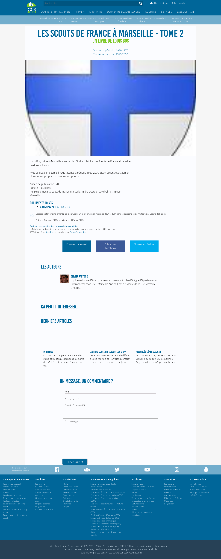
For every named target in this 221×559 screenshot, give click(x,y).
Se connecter (72, 399)
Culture (150, 11)
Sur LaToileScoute (197, 489)
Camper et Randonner (55, 11)
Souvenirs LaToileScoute (101, 529)
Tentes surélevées (11, 501)
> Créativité (69, 479)
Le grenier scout (139, 489)
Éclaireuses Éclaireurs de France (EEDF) (107, 492)
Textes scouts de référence (143, 498)
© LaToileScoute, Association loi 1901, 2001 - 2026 (75, 545)
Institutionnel (195, 484)
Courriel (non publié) (75, 405)
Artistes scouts (138, 506)
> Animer (40, 479)
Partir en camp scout (12, 484)
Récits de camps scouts (101, 489)
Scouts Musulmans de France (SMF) (106, 523)
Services (166, 11)
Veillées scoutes (42, 486)
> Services (169, 479)
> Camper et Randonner (16, 479)
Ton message (71, 421)
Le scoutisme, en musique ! (143, 501)
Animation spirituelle (44, 509)
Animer (79, 11)
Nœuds (6, 492)
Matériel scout (9, 489)
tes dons (50, 232)
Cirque (66, 506)
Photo (65, 484)
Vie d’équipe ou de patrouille (43, 494)
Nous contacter (163, 545)
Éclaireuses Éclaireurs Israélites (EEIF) (107, 495)
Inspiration (136, 495)
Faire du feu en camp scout (15, 498)
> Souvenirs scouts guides (105, 479)
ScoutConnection (78, 232)
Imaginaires (40, 506)
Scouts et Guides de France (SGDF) (105, 518)
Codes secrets (69, 495)
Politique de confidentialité (140, 545)
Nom (67, 391)
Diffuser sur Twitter (144, 244)
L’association (185, 11)
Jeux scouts (40, 484)
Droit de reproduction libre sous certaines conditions (54, 226)
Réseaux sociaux (70, 492)
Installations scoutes (12, 495)
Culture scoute (138, 503)
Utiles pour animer (172, 489)
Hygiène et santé (42, 503)
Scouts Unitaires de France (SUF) (105, 526)
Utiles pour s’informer (173, 498)
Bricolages (67, 498)
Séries (134, 492)
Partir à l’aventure (10, 486)
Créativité (95, 11)
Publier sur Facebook (110, 246)
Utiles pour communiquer (170, 494)
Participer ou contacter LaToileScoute (200, 494)
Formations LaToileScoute (170, 485)
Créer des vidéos (70, 486)
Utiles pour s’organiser (169, 502)
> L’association (198, 479)
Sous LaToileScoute (198, 486)
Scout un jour (137, 484)
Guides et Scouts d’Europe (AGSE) (105, 515)
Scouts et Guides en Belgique (103, 520)
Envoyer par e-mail (76, 244)
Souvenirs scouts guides (123, 11)
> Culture (136, 479)
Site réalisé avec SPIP (113, 545)
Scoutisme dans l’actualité (143, 486)
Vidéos (134, 509)
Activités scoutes (42, 489)
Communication (70, 489)
